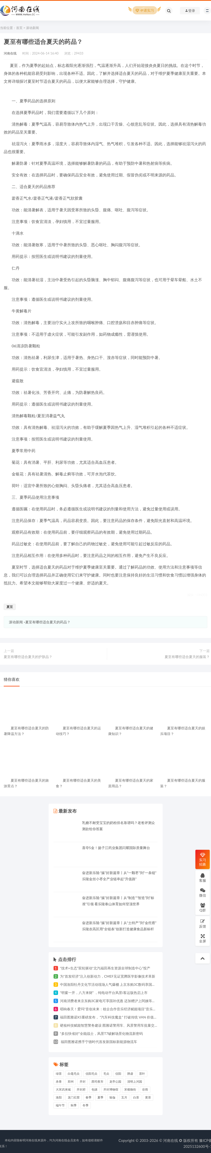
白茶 (136, 1097)
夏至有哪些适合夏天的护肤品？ (28, 657)
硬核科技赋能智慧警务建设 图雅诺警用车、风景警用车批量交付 (109, 1025)
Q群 (202, 907)
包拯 (94, 1089)
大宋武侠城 (63, 1089)
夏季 (100, 1097)
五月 (124, 1097)
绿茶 (59, 1073)
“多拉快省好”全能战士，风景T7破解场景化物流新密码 (101, 1033)
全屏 (202, 938)
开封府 (81, 1089)
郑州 (71, 1081)
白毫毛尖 (74, 1073)
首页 (19, 28)
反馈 (202, 923)
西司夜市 (97, 1081)
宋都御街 (130, 1089)
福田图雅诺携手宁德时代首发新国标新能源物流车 (98, 1042)
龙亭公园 (115, 1081)
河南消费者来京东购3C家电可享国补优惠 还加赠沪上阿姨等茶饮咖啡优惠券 (118, 1001)
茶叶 (142, 1073)
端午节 (60, 1105)
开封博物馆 (110, 1089)
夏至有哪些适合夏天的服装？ (187, 657)
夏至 (9, 607)
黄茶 (148, 1097)
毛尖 (106, 1073)
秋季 (74, 1105)
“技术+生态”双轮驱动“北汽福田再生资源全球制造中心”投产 (105, 968)
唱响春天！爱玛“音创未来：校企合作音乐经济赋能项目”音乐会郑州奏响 (115, 1009)
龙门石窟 (74, 1097)
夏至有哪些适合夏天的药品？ (47, 622)
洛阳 (59, 1097)
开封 (83, 1081)
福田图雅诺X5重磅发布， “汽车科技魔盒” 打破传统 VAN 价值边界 (110, 1017)
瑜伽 (112, 1097)
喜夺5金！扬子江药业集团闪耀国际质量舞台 (116, 848)
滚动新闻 (32, 28)
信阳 (118, 1073)
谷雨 (145, 1089)
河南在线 (10, 53)
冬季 (86, 1105)
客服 (202, 877)
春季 (88, 1097)
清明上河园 (134, 1081)
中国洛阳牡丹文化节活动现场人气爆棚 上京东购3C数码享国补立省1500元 (117, 984)
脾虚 (130, 1073)
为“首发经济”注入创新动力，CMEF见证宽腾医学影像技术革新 (107, 976)
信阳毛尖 (91, 1073)
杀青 (59, 1081)
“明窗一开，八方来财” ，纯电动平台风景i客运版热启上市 (104, 992)
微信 (202, 892)
